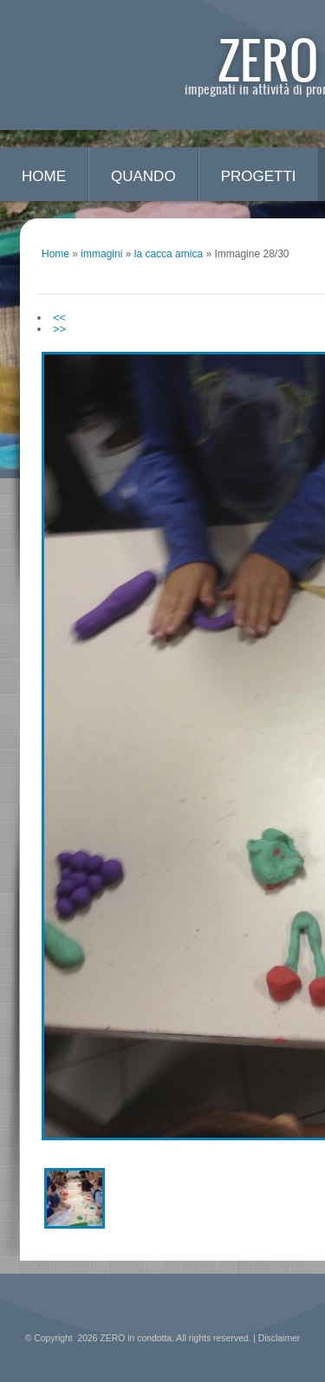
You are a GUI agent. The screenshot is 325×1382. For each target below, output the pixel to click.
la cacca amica (168, 254)
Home (44, 176)
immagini (101, 254)
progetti (258, 176)
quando (143, 176)
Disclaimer (279, 1338)
